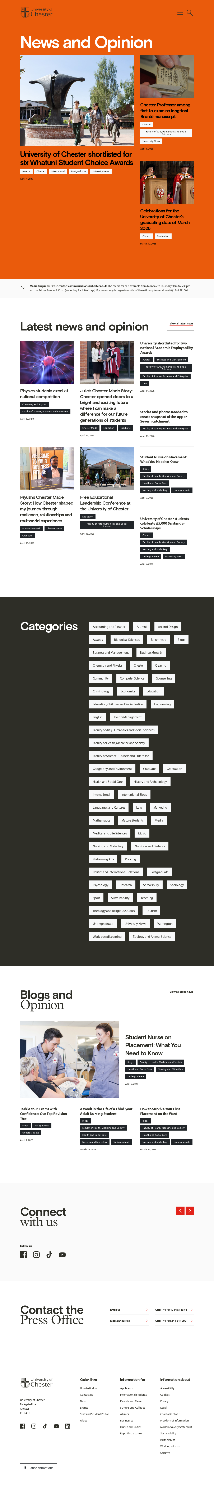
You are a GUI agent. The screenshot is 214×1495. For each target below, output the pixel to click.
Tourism (151, 911)
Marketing (160, 807)
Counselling (164, 678)
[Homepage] (36, 12)
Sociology (177, 885)
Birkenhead (158, 639)
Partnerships (167, 1440)
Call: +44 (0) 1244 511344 (174, 1310)
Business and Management (171, 359)
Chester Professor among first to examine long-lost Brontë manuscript (165, 110)
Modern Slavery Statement (176, 1427)
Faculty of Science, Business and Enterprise (45, 411)
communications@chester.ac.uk (87, 286)
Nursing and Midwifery (155, 490)
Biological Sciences (127, 639)
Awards (26, 171)
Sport (96, 898)
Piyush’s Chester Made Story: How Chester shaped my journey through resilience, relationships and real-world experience (46, 509)
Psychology (100, 885)
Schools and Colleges (132, 1407)
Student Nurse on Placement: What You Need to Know (163, 459)
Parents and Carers (131, 1401)
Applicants (126, 1388)
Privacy (164, 1401)
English (98, 717)
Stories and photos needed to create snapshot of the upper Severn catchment (164, 416)
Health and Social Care (155, 483)
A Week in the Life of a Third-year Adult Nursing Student (106, 1111)
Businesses (126, 1420)
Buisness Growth (31, 528)
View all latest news (181, 323)
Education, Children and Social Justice (118, 704)
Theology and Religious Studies (114, 911)
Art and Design (168, 627)
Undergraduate (182, 490)
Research (126, 885)
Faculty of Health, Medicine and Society (164, 476)
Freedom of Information (174, 1420)
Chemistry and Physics (34, 404)
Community (101, 678)
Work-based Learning (107, 936)
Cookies (165, 1394)
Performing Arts (103, 859)
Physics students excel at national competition (44, 393)
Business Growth (151, 652)
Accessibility (167, 1388)
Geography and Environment (112, 769)
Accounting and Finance (109, 627)
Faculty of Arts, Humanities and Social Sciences (166, 133)
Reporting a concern (132, 1433)
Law (145, 383)
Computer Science (132, 678)
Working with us (170, 1446)
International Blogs (134, 794)
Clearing (160, 665)
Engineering (162, 704)
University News (100, 171)
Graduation (163, 236)
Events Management (127, 717)
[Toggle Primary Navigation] (180, 13)
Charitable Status (170, 1414)
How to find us (88, 1388)
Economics (128, 691)
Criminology (101, 691)
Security (165, 1453)
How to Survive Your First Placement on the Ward (160, 1111)
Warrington (165, 923)
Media (159, 820)
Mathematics (101, 820)
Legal (163, 1407)
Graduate (126, 427)
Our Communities (130, 1427)
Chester (41, 171)
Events (84, 1407)
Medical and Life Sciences (110, 833)
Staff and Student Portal (94, 1414)
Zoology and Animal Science (152, 936)
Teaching (147, 898)
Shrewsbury (151, 885)
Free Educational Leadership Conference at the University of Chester (105, 503)
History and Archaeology (150, 781)
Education (108, 427)
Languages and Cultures (109, 807)
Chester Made (89, 427)
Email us (129, 1310)
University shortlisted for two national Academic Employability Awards (166, 348)
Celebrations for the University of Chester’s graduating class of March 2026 (165, 219)
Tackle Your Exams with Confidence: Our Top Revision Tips (43, 1113)
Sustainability (120, 898)
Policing (130, 859)
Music (142, 833)
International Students (133, 1394)
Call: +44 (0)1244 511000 (174, 1321)
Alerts (83, 1420)
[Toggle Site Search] (190, 13)
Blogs (146, 468)
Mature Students (132, 820)
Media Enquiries (129, 1321)
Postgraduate (78, 171)
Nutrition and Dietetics (150, 846)
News (83, 1401)
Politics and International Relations (116, 872)
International (58, 171)
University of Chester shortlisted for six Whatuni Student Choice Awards (76, 158)
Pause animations (37, 1468)
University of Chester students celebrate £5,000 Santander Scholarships (164, 523)
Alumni (141, 627)
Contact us (86, 1394)
